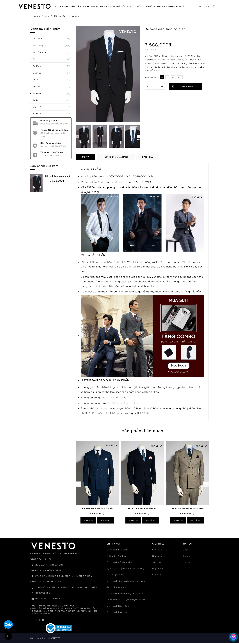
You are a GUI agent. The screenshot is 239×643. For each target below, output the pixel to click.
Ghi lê (37, 79)
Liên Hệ (150, 6)
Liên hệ (186, 562)
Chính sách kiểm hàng (118, 605)
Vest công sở (41, 45)
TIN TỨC (187, 543)
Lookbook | (106, 6)
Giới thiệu (157, 549)
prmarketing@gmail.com (50, 598)
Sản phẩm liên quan (142, 430)
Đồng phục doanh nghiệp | (170, 6)
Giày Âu (38, 86)
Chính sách (114, 543)
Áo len (38, 100)
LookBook (157, 574)
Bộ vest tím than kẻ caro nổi (187, 508)
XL (173, 77)
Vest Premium (42, 52)
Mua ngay (187, 86)
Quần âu (39, 72)
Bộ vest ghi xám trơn (97, 508)
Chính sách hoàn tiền (117, 612)
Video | (116, 6)
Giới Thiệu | (126, 6)
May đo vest (158, 568)
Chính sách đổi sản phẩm (119, 562)
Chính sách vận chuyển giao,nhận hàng (126, 599)
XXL (180, 77)
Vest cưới (39, 38)
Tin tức (186, 556)
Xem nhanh (105, 520)
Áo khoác (39, 114)
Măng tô (38, 107)
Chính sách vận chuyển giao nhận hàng (126, 581)
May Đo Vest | (92, 6)
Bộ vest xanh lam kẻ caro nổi (142, 508)
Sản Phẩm (77, 6)
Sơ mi (37, 59)
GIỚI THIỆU (158, 543)
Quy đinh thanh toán (117, 587)
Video (185, 549)
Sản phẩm (157, 562)
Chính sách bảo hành (117, 549)
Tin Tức (138, 6)
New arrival (157, 556)
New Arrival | (62, 6)
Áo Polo (38, 66)
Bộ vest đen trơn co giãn (58, 175)
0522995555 (42, 593)
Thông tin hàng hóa (116, 556)
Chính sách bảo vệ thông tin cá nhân (125, 593)
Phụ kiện (39, 93)
